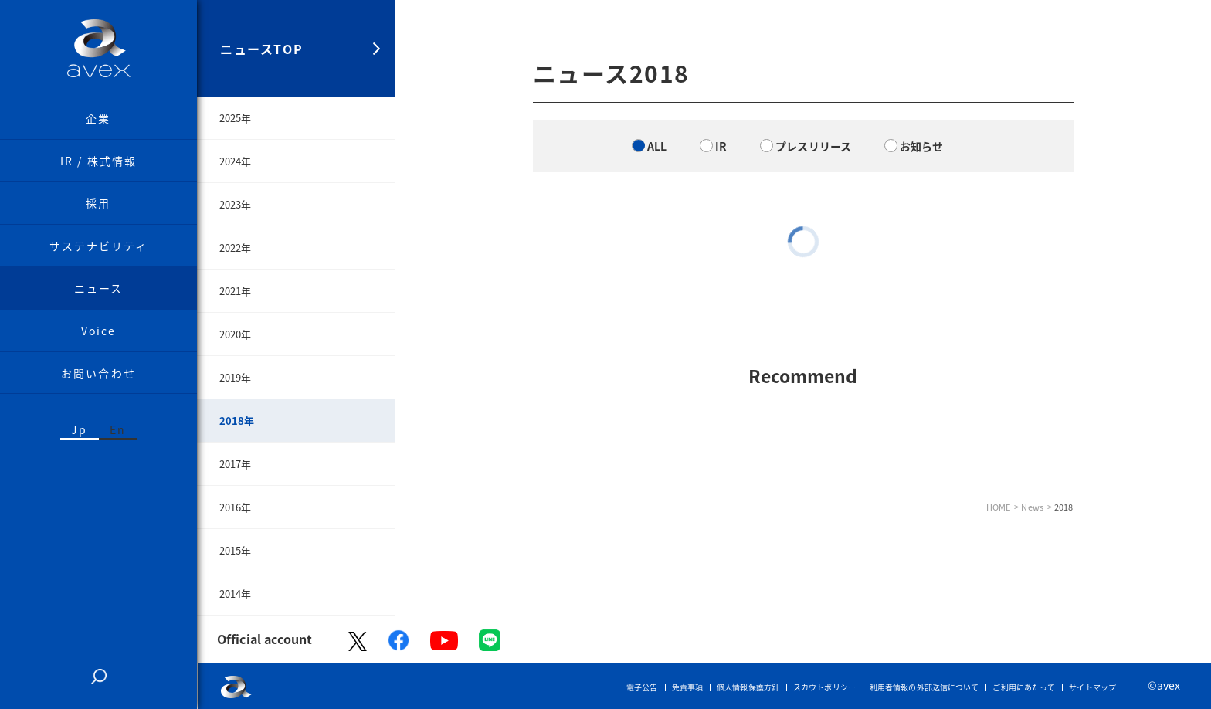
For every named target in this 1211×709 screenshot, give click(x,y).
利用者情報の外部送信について (924, 687)
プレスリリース (813, 146)
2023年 (235, 204)
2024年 (235, 161)
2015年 (235, 550)
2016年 (235, 507)
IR (721, 146)
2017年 (235, 463)
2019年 (235, 377)
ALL (657, 146)
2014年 (235, 593)
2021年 (235, 290)
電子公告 (641, 687)
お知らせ (921, 146)
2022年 (235, 247)
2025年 (235, 117)
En (118, 429)
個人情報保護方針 (748, 687)
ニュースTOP (261, 48)
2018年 (237, 420)
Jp (79, 429)
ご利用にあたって (1023, 687)
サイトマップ (1092, 687)
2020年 (235, 334)
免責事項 (687, 687)
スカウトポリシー (824, 687)
